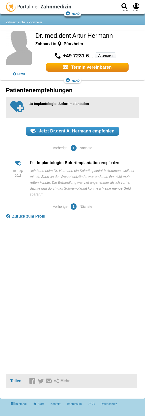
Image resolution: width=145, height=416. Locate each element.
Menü (73, 13)
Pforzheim (35, 22)
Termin (87, 67)
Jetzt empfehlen (72, 131)
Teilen (15, 381)
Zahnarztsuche (15, 22)
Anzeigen (105, 55)
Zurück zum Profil (25, 216)
